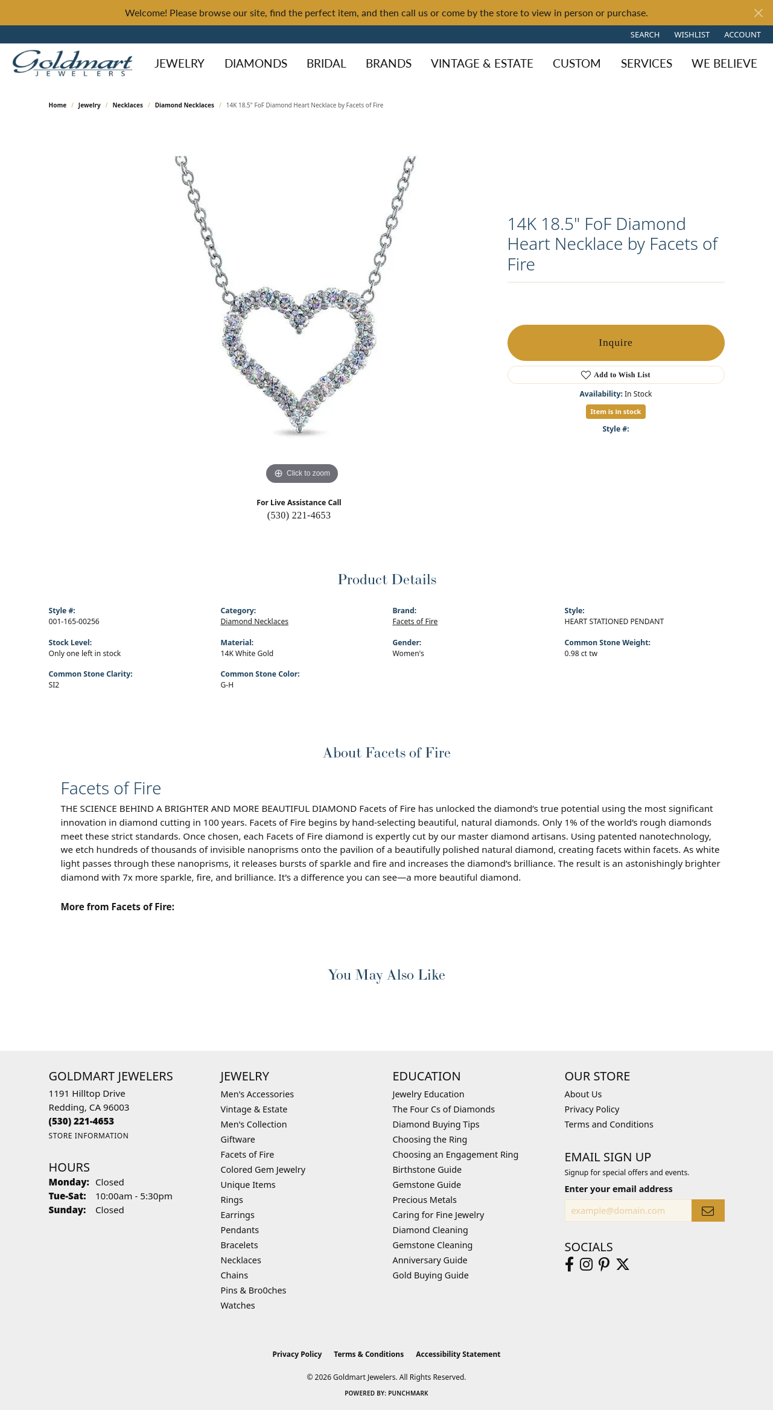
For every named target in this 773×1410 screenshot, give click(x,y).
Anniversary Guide (430, 1260)
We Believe (724, 63)
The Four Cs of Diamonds (444, 1109)
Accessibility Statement (458, 1354)
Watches (238, 1305)
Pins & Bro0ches (254, 1290)
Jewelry (179, 63)
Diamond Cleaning (430, 1230)
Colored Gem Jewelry (263, 1169)
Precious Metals (425, 1199)
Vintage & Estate (482, 63)
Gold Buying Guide (431, 1275)
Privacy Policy (592, 1109)
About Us (583, 1094)
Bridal (326, 63)
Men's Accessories (257, 1094)
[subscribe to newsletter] (708, 1210)
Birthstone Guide (427, 1169)
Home (58, 105)
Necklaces (127, 105)
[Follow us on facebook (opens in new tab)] (569, 1264)
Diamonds (255, 63)
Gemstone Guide (427, 1184)
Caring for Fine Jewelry (439, 1214)
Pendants (240, 1230)
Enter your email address (619, 1189)
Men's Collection (254, 1124)
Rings (232, 1199)
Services (646, 63)
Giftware (238, 1139)
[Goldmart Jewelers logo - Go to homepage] (75, 63)
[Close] (758, 13)
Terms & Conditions (369, 1354)
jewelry (89, 105)
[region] (302, 307)
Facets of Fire (415, 621)
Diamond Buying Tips (436, 1124)
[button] (644, 34)
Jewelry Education (429, 1094)
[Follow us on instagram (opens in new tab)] (586, 1264)
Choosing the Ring (430, 1139)
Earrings (238, 1214)
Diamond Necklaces (184, 105)
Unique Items (248, 1184)
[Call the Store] (82, 1121)
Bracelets (239, 1245)
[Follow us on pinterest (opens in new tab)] (604, 1264)
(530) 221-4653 (299, 515)
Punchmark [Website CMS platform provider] (408, 1393)
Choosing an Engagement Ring (456, 1154)
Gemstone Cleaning (433, 1245)
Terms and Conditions (609, 1124)
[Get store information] (89, 1136)
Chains (235, 1275)
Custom (577, 63)
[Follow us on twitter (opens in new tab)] (623, 1264)
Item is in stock (616, 411)
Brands (389, 63)
